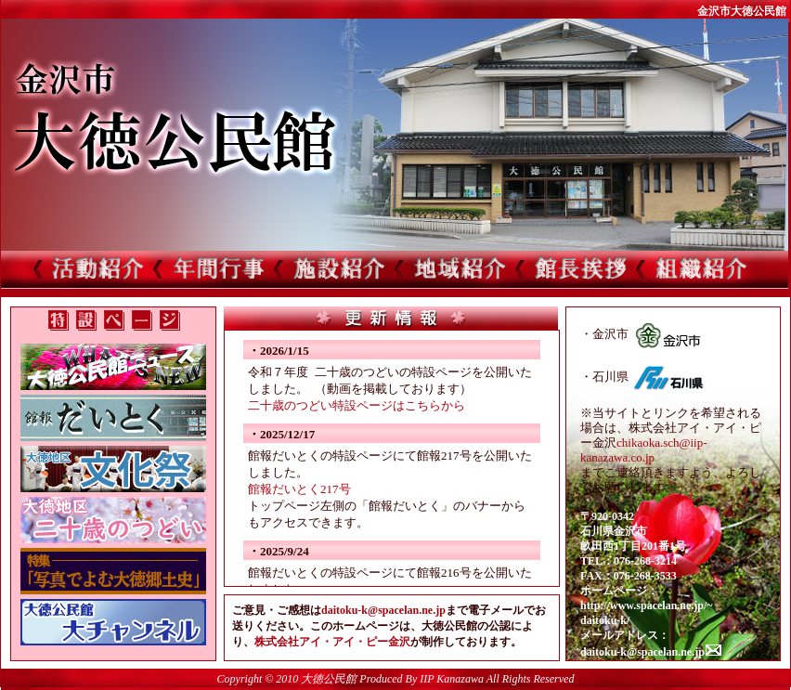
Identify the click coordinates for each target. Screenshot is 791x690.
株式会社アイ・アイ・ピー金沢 (332, 641)
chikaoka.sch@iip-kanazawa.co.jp (643, 450)
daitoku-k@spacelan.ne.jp (383, 610)
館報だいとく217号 (299, 489)
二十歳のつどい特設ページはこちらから (356, 405)
